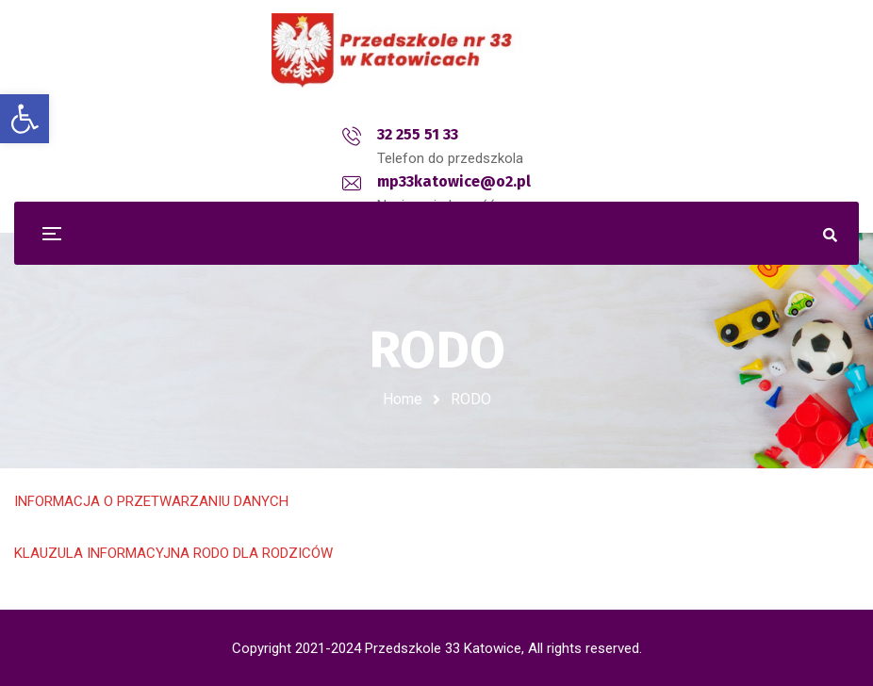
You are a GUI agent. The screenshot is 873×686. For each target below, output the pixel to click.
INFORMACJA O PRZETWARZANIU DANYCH (151, 501)
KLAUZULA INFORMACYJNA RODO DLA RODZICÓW (173, 553)
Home (402, 399)
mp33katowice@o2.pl (462, 134)
